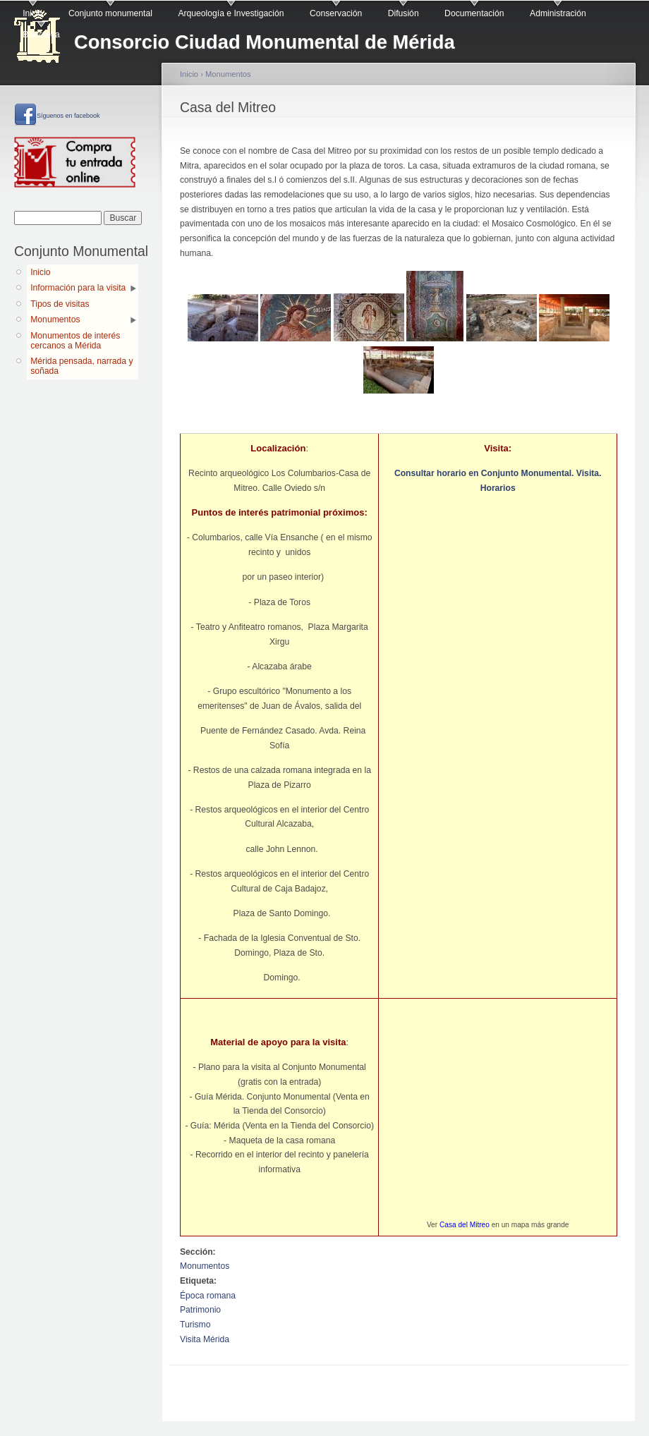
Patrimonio (200, 1310)
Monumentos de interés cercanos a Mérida (75, 341)
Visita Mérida (204, 1339)
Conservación (336, 13)
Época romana (208, 1296)
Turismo (195, 1324)
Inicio (32, 13)
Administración (558, 13)
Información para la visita (78, 288)
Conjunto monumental (110, 13)
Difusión (403, 13)
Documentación (474, 13)
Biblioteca (41, 34)
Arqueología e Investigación (231, 13)
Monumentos (55, 319)
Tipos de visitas (59, 304)
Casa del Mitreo (464, 1225)
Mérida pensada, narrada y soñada (81, 366)
